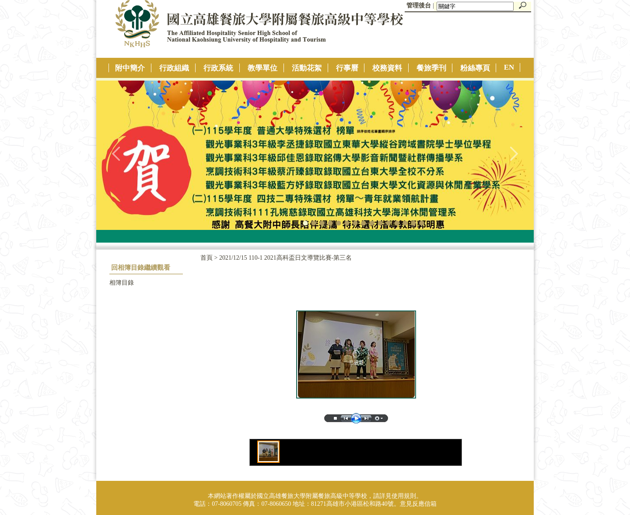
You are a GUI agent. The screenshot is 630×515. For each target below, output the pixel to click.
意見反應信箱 (418, 504)
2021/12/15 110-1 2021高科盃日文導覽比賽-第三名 (285, 257)
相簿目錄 (121, 282)
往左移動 (116, 153)
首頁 (206, 257)
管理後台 (418, 5)
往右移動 (514, 153)
